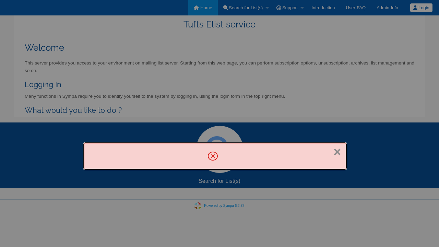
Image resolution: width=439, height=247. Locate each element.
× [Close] (337, 151)
